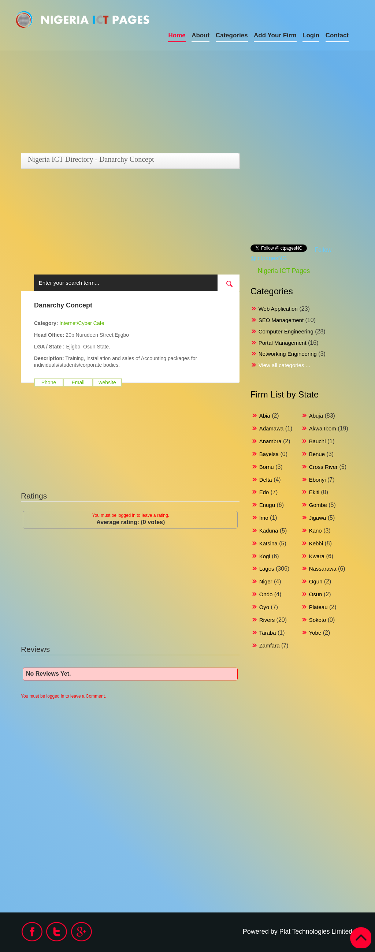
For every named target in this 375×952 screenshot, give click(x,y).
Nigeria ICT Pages (284, 271)
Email (77, 382)
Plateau (318, 607)
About (200, 35)
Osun (315, 594)
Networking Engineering (288, 354)
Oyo (264, 607)
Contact (337, 35)
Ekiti (314, 492)
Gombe (318, 505)
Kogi (264, 556)
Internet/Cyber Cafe (81, 323)
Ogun (316, 581)
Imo (263, 518)
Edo (264, 492)
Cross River (323, 467)
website (107, 382)
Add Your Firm (275, 35)
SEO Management (281, 320)
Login (310, 35)
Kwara (317, 556)
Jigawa (317, 518)
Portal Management (283, 343)
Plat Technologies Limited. (316, 931)
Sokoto (317, 620)
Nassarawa (323, 568)
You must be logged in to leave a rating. (130, 515)
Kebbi (316, 543)
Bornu (266, 467)
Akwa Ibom (322, 428)
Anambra (270, 441)
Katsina (268, 543)
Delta (265, 480)
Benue (317, 454)
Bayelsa (269, 454)
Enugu (267, 505)
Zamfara (269, 645)
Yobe (315, 633)
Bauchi (317, 441)
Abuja (316, 415)
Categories (232, 35)
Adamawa (271, 428)
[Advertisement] (112, 102)
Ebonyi (317, 480)
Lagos (266, 568)
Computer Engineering (286, 331)
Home (176, 35)
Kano (315, 530)
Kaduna (268, 530)
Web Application (278, 309)
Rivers (267, 620)
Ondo (266, 594)
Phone (48, 382)
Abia (264, 415)
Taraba (267, 633)
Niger (265, 581)
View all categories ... (284, 365)
